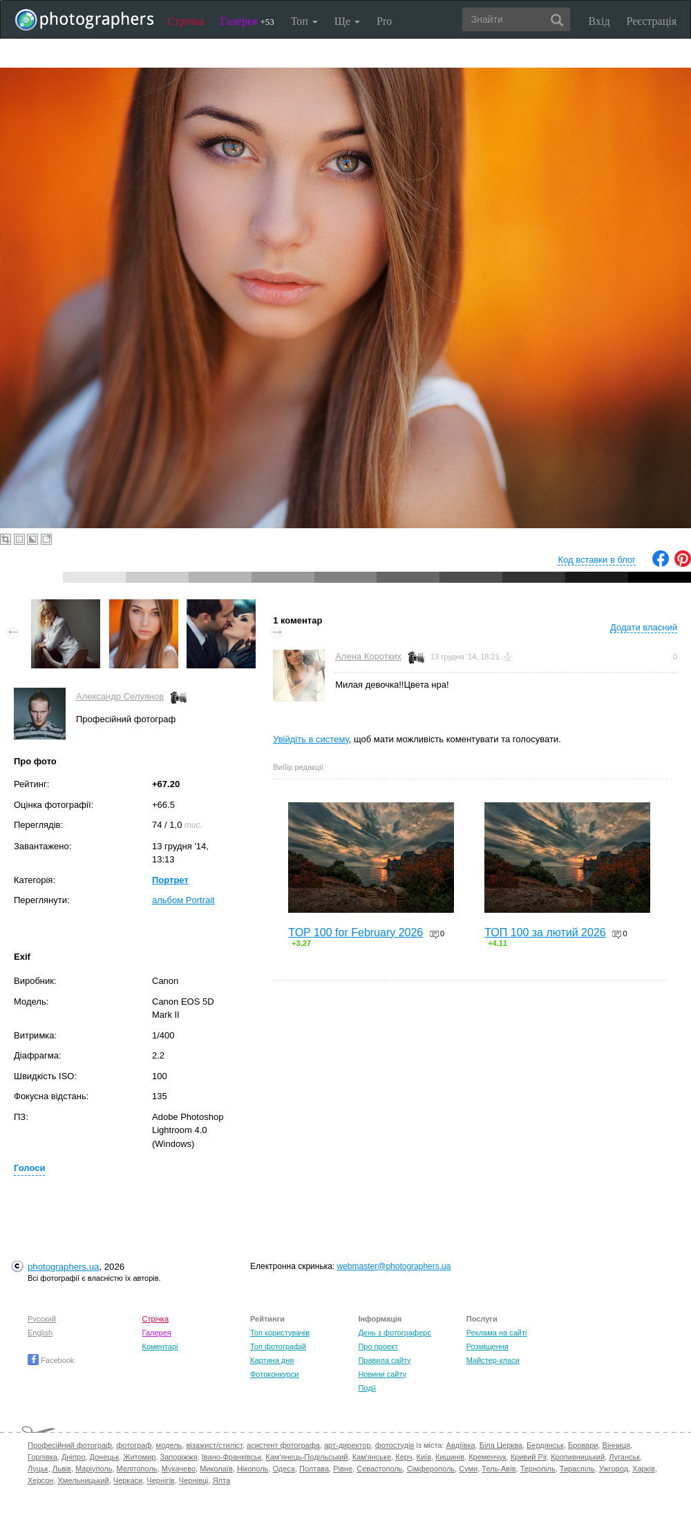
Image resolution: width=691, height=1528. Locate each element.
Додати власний (643, 627)
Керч (403, 1457)
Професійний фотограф (70, 1445)
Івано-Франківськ (231, 1457)
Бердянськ (545, 1445)
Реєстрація (651, 21)
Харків (643, 1468)
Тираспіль (577, 1468)
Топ (304, 21)
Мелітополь (137, 1468)
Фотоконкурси (274, 1374)
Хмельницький (83, 1480)
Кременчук (487, 1457)
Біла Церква (501, 1445)
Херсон (40, 1480)
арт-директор (347, 1445)
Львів (62, 1468)
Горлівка (42, 1457)
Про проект (377, 1346)
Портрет (170, 880)
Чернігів (160, 1480)
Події (367, 1388)
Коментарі (160, 1346)
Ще (347, 21)
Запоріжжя (179, 1457)
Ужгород (613, 1468)
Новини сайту (382, 1374)
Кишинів (449, 1457)
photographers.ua (63, 1266)
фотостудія (395, 1445)
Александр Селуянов (120, 696)
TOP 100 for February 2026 (355, 932)
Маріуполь (93, 1468)
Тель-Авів (498, 1468)
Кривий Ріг (529, 1457)
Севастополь (379, 1468)
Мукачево (179, 1468)
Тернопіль (538, 1468)
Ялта (221, 1480)
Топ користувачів (280, 1332)
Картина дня (272, 1360)
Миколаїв (216, 1468)
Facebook (51, 1360)
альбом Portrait (183, 900)
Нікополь (252, 1468)
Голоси (29, 1168)
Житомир (139, 1457)
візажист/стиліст (214, 1445)
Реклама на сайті (496, 1332)
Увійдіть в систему (311, 739)
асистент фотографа (283, 1445)
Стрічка (185, 21)
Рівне (342, 1468)
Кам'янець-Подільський (306, 1457)
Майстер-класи (493, 1360)
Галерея (247, 21)
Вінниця (616, 1445)
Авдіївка (460, 1445)
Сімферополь (431, 1468)
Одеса (283, 1468)
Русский (42, 1319)
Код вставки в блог (597, 559)
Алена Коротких (368, 656)
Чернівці (194, 1480)
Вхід (599, 21)
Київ (424, 1457)
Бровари (583, 1445)
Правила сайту (384, 1360)
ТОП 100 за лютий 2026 (545, 932)
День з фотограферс (394, 1332)
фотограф (133, 1445)
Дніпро (73, 1457)
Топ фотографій (278, 1346)
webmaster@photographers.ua (394, 1266)
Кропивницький (578, 1457)
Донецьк (104, 1457)
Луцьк (38, 1468)
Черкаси (127, 1480)
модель (169, 1445)
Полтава (314, 1468)
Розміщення (487, 1346)
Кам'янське (372, 1457)
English (40, 1332)
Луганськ (624, 1457)
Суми (468, 1468)
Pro (384, 21)
